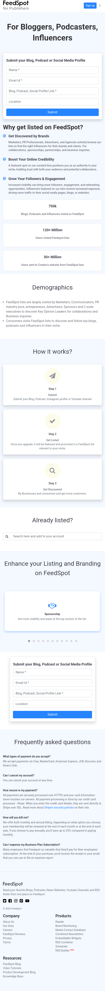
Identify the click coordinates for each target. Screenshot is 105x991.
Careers (7, 930)
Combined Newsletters (69, 934)
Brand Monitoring (66, 925)
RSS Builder (65, 950)
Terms (7, 942)
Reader (60, 921)
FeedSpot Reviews (14, 934)
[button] (100, 5)
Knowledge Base (13, 976)
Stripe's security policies (59, 807)
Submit (52, 112)
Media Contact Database (71, 930)
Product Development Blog (19, 972)
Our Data (8, 925)
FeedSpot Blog (12, 964)
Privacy (7, 938)
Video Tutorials (12, 968)
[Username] (56, 536)
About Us (8, 921)
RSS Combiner (64, 942)
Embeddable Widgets (68, 938)
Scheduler (62, 946)
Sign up (90, 5)
